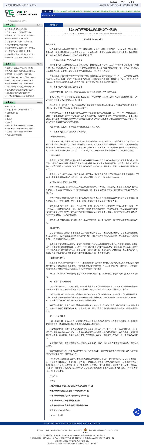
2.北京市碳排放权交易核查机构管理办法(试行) (69, 391)
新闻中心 (64, 11)
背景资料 (71, 11)
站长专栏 (110, 5)
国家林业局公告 (13, 113)
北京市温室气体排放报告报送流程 (65, 401)
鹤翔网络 (100, 430)
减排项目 (79, 11)
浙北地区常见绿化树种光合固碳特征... (21, 125)
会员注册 (25, 5)
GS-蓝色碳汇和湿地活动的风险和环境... (21, 96)
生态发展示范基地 (118, 11)
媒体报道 (102, 5)
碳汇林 (15, 5)
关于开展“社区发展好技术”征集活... (20, 42)
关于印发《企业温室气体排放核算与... (21, 57)
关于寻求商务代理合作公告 (17, 29)
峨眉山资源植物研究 (14, 135)
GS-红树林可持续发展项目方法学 (19, 93)
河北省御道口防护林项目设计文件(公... (21, 87)
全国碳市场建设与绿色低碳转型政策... (21, 68)
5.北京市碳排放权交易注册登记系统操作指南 (69, 406)
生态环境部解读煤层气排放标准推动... (21, 71)
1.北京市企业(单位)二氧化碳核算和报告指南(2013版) (72, 386)
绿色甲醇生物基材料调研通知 (17, 45)
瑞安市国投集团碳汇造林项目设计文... (21, 80)
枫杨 (8, 116)
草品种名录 (11, 107)
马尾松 (9, 119)
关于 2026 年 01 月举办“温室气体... (19, 32)
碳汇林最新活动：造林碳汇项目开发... (21, 54)
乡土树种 (87, 11)
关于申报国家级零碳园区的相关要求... (21, 48)
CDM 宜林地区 (97, 11)
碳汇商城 (134, 5)
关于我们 (56, 11)
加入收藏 (118, 5)
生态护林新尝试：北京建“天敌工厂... (20, 110)
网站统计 (50, 444)
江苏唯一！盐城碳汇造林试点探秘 (19, 74)
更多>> (39, 25)
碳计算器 (107, 11)
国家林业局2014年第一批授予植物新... (21, 129)
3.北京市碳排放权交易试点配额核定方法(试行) (69, 396)
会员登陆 (33, 5)
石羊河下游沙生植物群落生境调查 (19, 132)
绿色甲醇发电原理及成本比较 (17, 39)
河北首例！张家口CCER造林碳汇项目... (21, 77)
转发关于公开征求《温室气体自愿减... (21, 35)
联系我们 (126, 5)
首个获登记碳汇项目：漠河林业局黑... (21, 84)
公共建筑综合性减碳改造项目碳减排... (21, 90)
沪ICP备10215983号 (111, 430)
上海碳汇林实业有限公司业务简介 (19, 51)
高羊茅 (9, 122)
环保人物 (136, 11)
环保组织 (129, 11)
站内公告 (110, 33)
